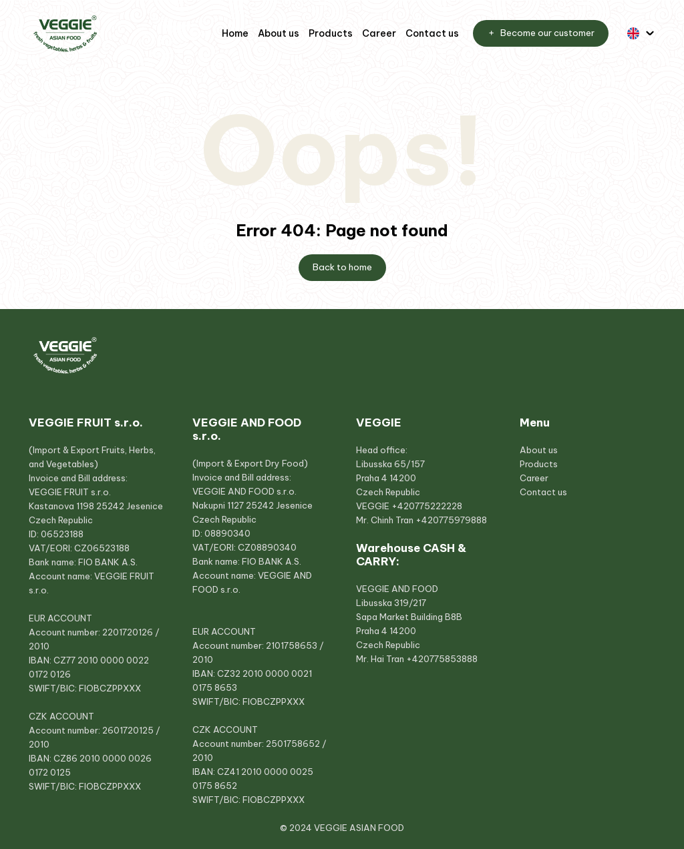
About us (278, 33)
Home (235, 33)
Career (379, 33)
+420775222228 (426, 506)
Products (331, 33)
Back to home (342, 267)
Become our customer (540, 33)
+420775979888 (451, 520)
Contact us (432, 33)
